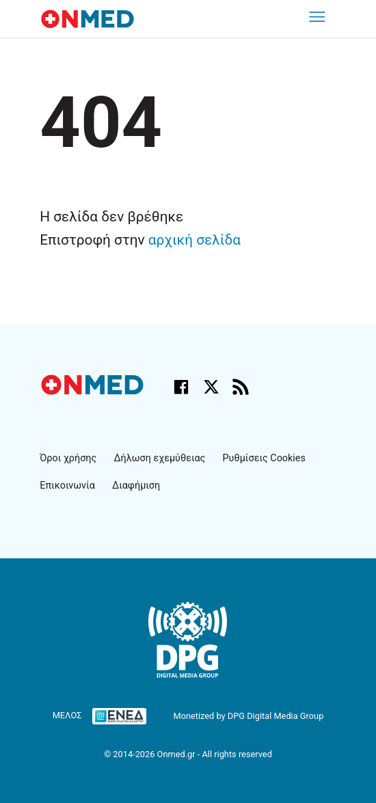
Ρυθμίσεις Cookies (264, 458)
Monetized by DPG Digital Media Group (248, 716)
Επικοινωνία (67, 485)
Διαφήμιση (136, 485)
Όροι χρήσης (68, 458)
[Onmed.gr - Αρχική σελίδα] (94, 391)
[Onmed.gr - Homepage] (87, 19)
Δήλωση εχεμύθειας (159, 458)
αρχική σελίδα (194, 240)
